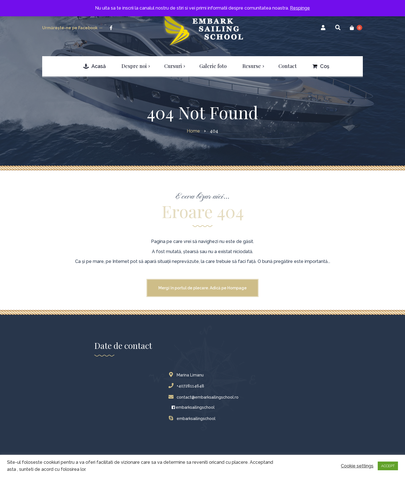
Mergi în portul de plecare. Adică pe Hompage (202, 288)
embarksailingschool (193, 407)
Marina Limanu (187, 375)
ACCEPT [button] (388, 466)
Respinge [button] (300, 8)
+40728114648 (187, 386)
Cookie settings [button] (357, 466)
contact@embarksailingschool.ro (204, 397)
